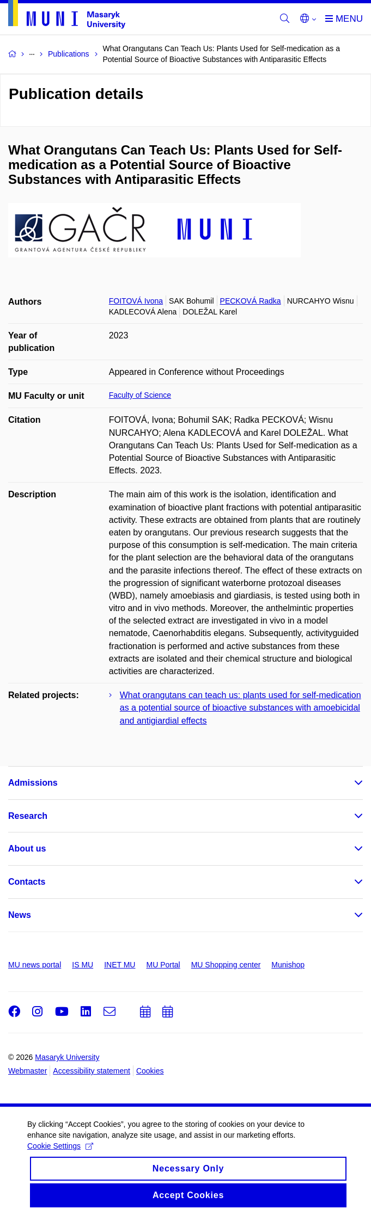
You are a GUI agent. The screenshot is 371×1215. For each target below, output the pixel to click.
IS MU (82, 964)
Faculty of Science (140, 395)
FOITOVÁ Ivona (136, 301)
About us (27, 848)
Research (27, 816)
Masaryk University (67, 1057)
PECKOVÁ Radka (250, 301)
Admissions (33, 782)
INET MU (119, 964)
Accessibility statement (91, 1070)
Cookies (150, 1070)
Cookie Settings (60, 1172)
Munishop (288, 964)
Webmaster (27, 1070)
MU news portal (34, 964)
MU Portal (163, 964)
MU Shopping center (226, 964)
